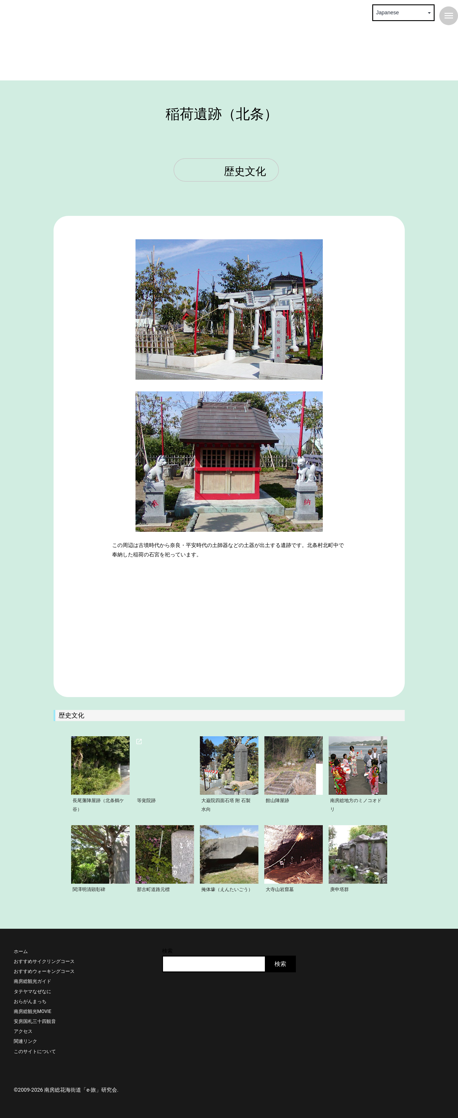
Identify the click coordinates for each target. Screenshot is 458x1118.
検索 (167, 951)
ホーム (21, 951)
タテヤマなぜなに (32, 991)
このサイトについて (35, 1051)
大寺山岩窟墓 (280, 889)
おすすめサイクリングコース (44, 961)
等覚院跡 (146, 800)
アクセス (23, 1031)
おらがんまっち (30, 1001)
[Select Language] (403, 12)
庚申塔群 (339, 889)
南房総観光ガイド (32, 981)
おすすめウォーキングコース (44, 971)
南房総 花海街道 (118, 41)
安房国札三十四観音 (35, 1021)
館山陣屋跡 (277, 800)
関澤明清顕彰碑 (89, 889)
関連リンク (25, 1041)
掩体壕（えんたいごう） (227, 889)
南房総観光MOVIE (32, 1011)
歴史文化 (245, 171)
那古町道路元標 (153, 889)
